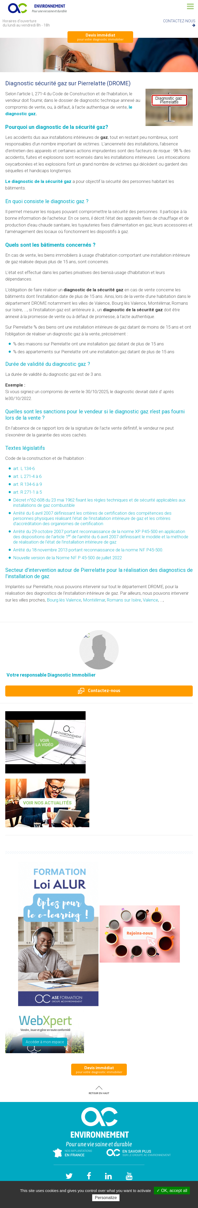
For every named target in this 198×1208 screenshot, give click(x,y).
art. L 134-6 (24, 468)
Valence (150, 600)
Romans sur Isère (124, 600)
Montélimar (94, 600)
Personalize (106, 1197)
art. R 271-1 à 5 (27, 492)
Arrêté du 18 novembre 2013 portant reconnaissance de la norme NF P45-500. (88, 549)
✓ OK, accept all (172, 1190)
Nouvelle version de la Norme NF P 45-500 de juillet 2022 (67, 557)
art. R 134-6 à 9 (27, 484)
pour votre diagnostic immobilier (100, 36)
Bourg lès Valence (64, 600)
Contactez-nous (99, 690)
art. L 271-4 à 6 (27, 476)
